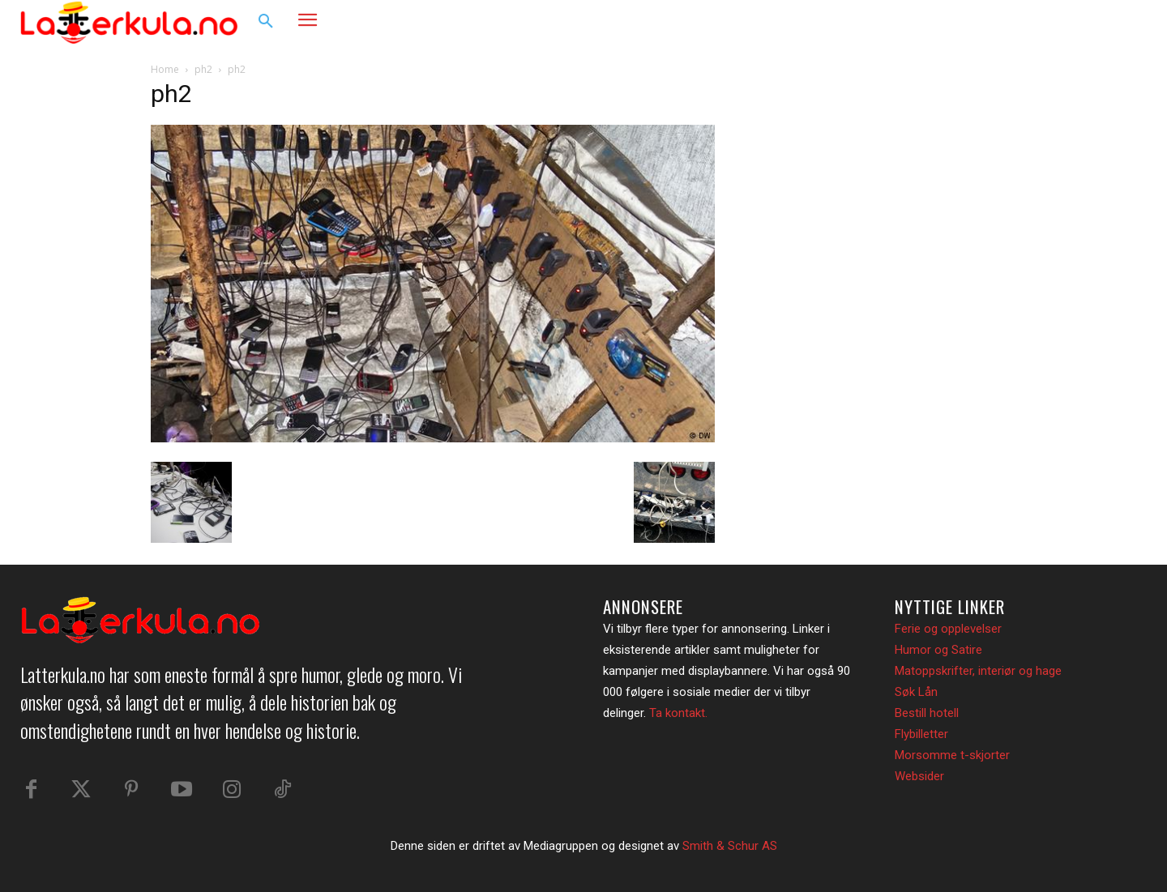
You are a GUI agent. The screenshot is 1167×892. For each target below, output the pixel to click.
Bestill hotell (927, 713)
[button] (265, 21)
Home (165, 69)
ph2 (203, 69)
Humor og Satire (938, 649)
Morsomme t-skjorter (952, 755)
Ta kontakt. (678, 713)
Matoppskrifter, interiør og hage (978, 671)
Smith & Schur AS (729, 846)
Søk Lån (916, 692)
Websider (919, 776)
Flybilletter (921, 734)
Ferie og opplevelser (948, 628)
